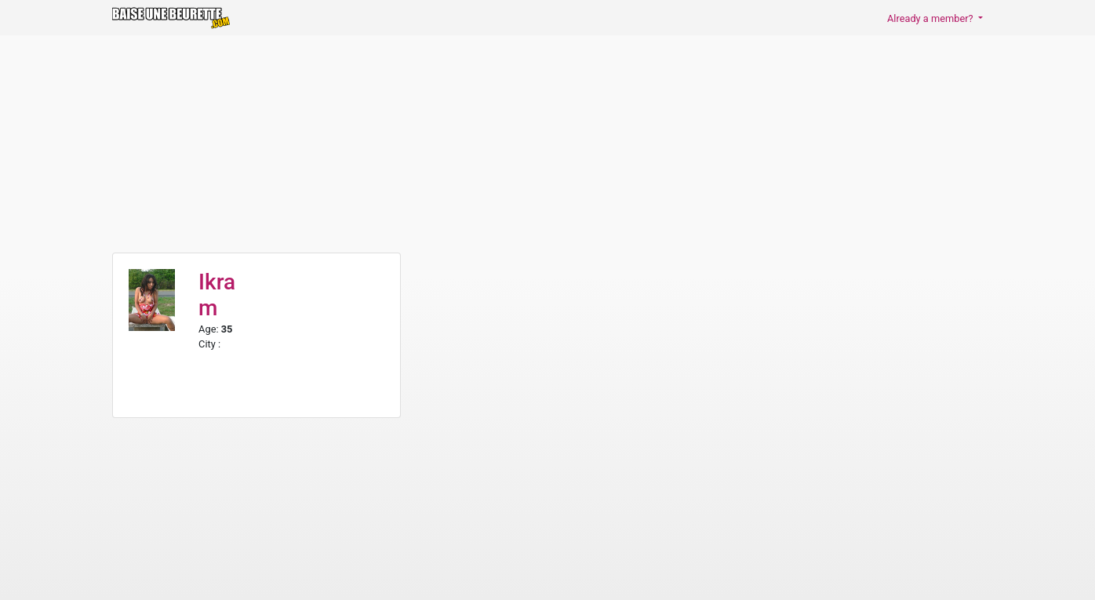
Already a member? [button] (931, 18)
